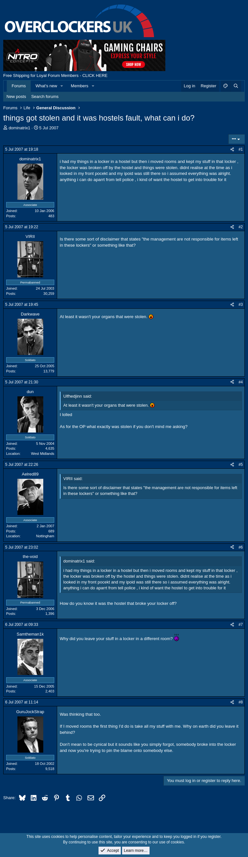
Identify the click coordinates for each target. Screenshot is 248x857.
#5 (241, 464)
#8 (241, 702)
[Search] (235, 85)
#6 (241, 547)
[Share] (232, 149)
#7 (241, 624)
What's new (46, 85)
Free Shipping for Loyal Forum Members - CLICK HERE (55, 75)
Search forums (45, 96)
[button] (62, 85)
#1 (241, 149)
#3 (241, 304)
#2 (241, 227)
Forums (19, 85)
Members (79, 85)
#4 (241, 382)
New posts (16, 96)
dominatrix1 (19, 127)
